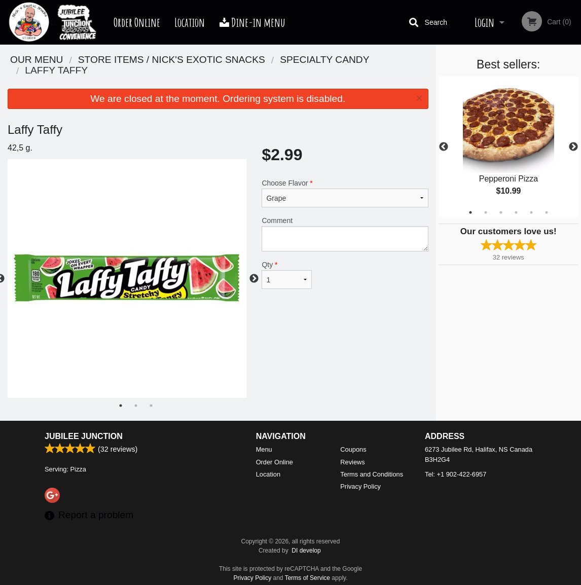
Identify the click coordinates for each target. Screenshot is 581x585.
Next (573, 147)
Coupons (353, 449)
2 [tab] (486, 212)
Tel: (455, 474)
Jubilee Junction (84, 436)
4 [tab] (516, 212)
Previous (444, 147)
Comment (345, 233)
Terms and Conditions (371, 474)
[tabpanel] (508, 147)
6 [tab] (546, 212)
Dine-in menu (252, 22)
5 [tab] (531, 212)
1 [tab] (470, 212)
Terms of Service (307, 577)
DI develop (306, 550)
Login (484, 22)
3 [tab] (501, 212)
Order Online (137, 22)
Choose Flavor (345, 193)
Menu (264, 449)
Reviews (352, 462)
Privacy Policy (360, 486)
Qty (287, 275)
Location (189, 22)
